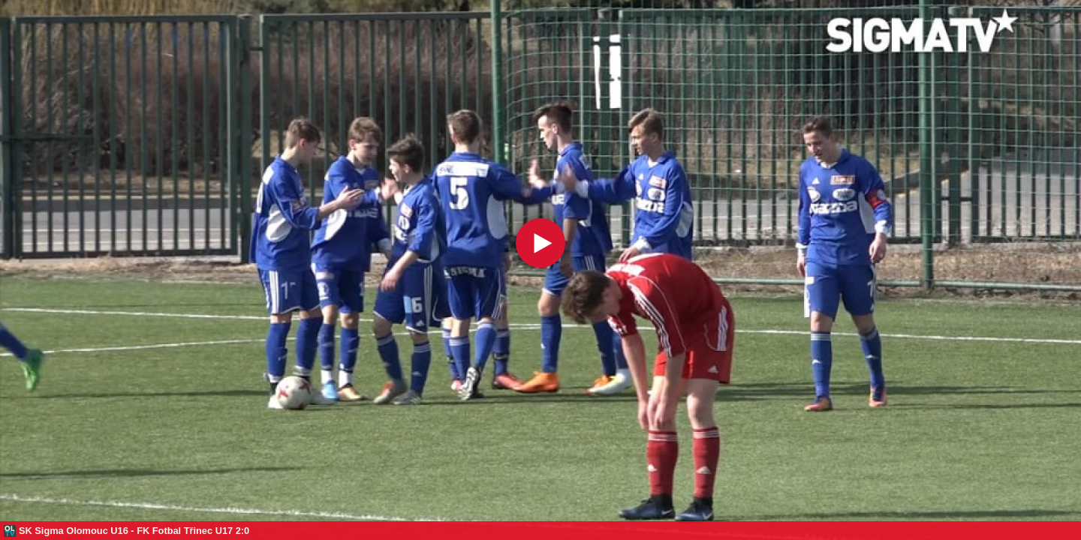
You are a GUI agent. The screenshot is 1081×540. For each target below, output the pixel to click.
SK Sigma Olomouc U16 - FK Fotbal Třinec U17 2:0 (134, 530)
